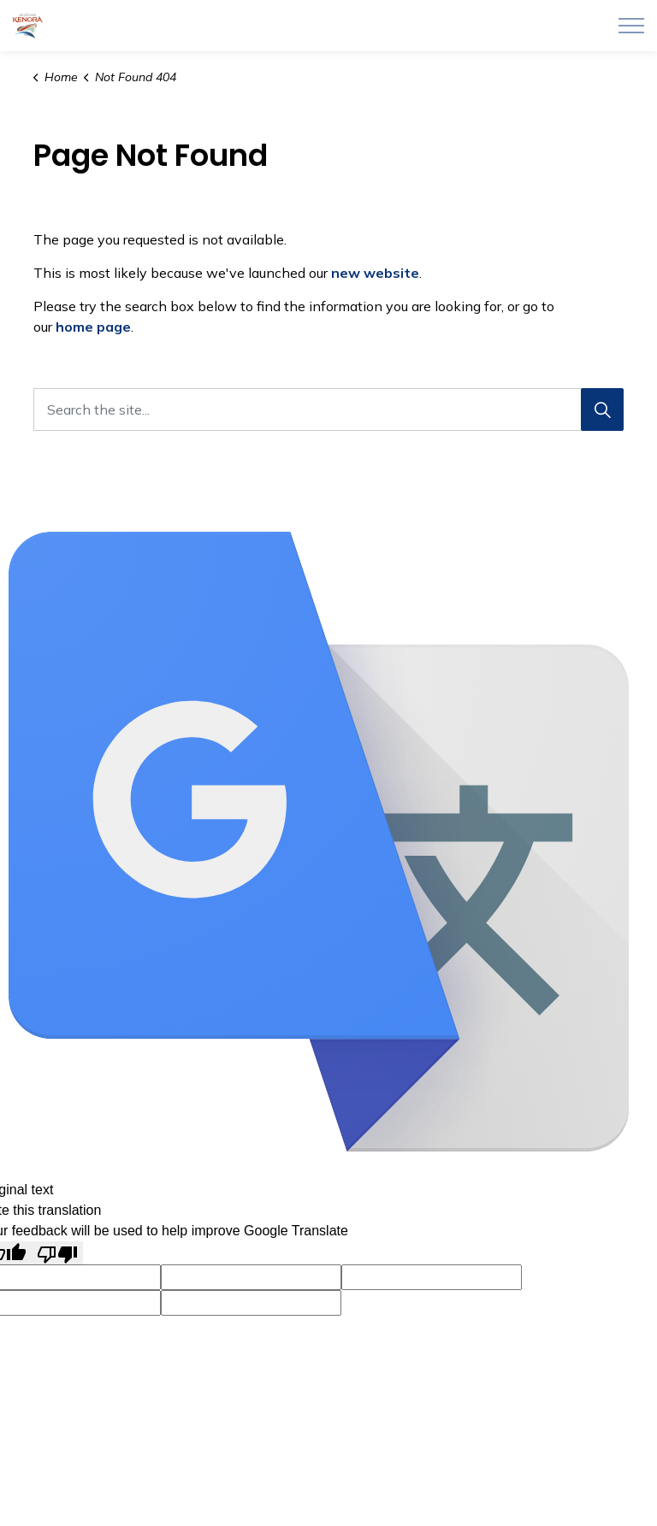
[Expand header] (631, 25)
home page (93, 326)
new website (375, 272)
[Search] (602, 409)
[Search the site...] (328, 409)
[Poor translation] (57, 1252)
